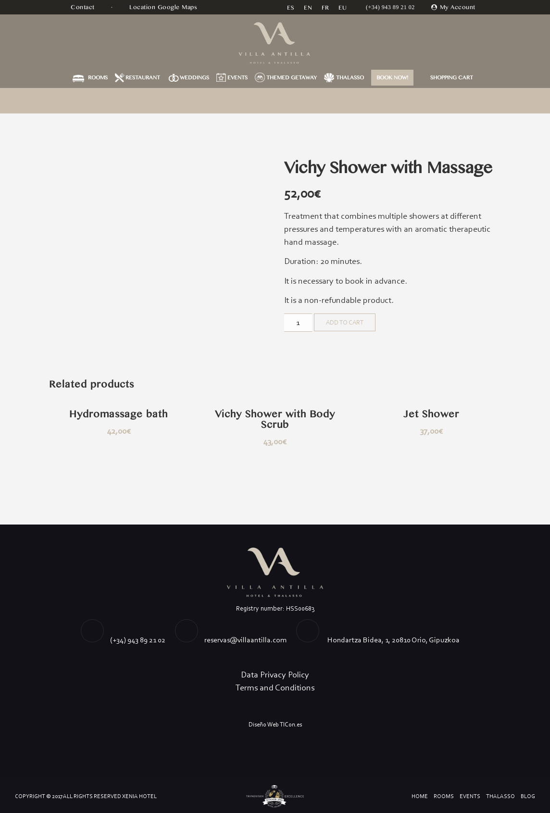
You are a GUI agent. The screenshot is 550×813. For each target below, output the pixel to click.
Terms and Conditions (275, 687)
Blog (528, 796)
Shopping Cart (451, 78)
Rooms (98, 78)
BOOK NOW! (392, 78)
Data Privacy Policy (275, 674)
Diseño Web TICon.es (275, 724)
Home (420, 796)
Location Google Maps (164, 7)
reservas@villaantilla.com (245, 639)
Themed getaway (291, 78)
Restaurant (142, 78)
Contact (84, 7)
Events (237, 78)
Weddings (194, 78)
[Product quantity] (298, 322)
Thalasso (350, 78)
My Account (457, 7)
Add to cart (344, 322)
